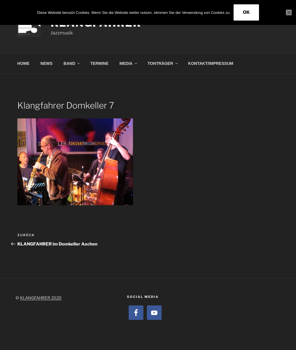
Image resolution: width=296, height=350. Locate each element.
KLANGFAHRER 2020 (41, 297)
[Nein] (289, 12)
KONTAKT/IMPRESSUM (210, 63)
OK (246, 12)
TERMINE (99, 63)
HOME (23, 63)
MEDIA (128, 63)
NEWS (46, 63)
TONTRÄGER (162, 63)
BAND (72, 63)
